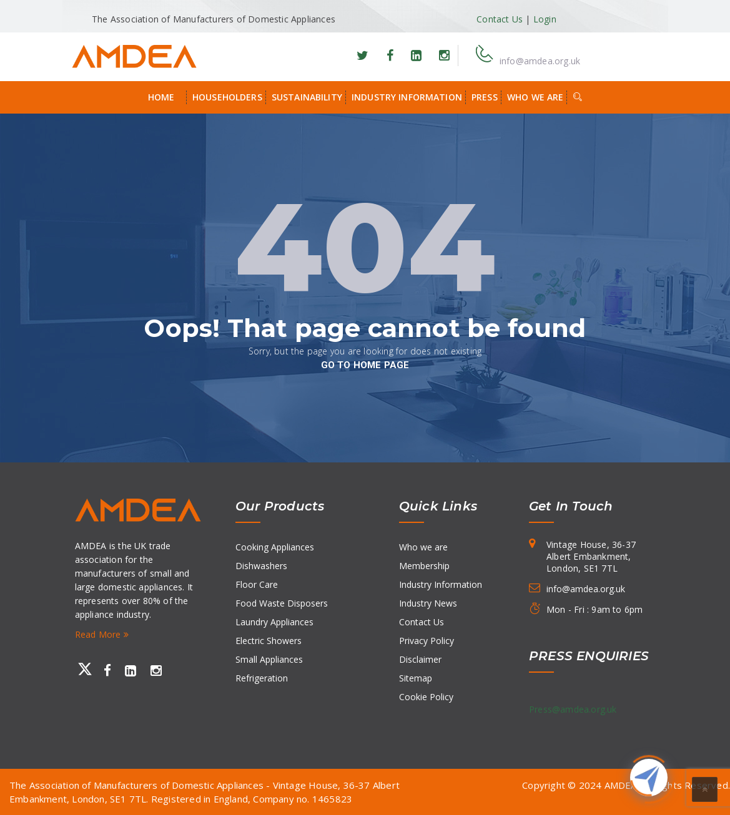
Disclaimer (420, 659)
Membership (424, 566)
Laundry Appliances (274, 622)
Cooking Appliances (274, 547)
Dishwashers (261, 566)
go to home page (365, 365)
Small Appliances (269, 659)
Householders (227, 97)
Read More (102, 634)
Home (161, 97)
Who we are (535, 97)
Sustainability (307, 97)
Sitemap (415, 678)
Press (484, 97)
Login (544, 19)
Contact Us (499, 19)
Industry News (428, 603)
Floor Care (256, 584)
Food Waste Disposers (281, 603)
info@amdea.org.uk (540, 61)
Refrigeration (261, 678)
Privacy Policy (426, 641)
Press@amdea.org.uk (573, 709)
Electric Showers (268, 641)
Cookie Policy (426, 697)
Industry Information (407, 97)
